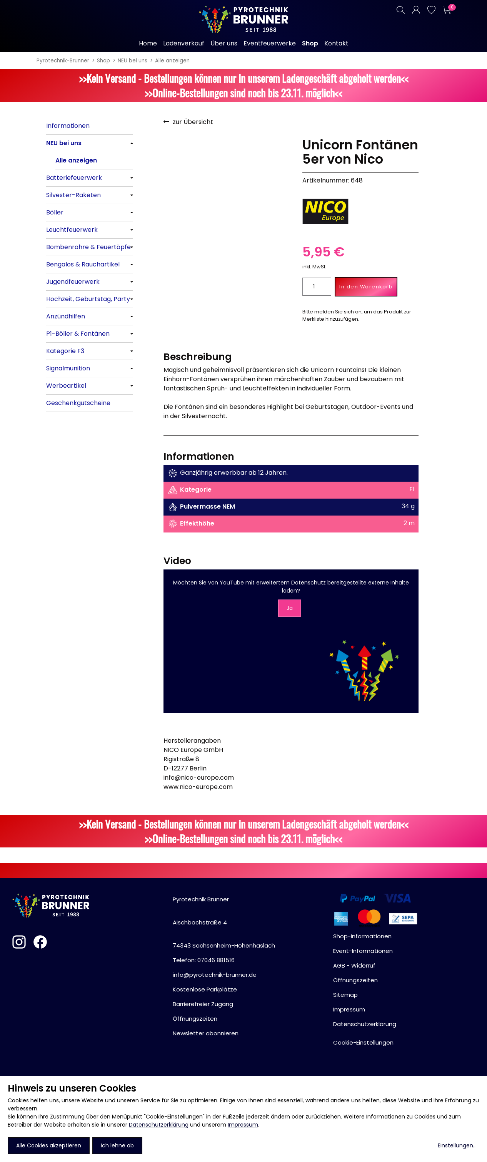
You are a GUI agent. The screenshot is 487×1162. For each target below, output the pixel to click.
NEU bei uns (132, 60)
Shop (103, 60)
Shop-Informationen (362, 936)
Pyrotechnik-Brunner (63, 60)
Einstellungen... (457, 1145)
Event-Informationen (363, 951)
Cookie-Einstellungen (363, 1042)
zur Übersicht (193, 121)
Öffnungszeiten (195, 1019)
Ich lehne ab (117, 1145)
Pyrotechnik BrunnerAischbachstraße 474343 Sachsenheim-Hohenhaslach (224, 922)
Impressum (243, 1125)
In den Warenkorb (366, 286)
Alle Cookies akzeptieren (48, 1145)
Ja (290, 608)
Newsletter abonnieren (205, 1033)
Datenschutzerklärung (158, 1125)
